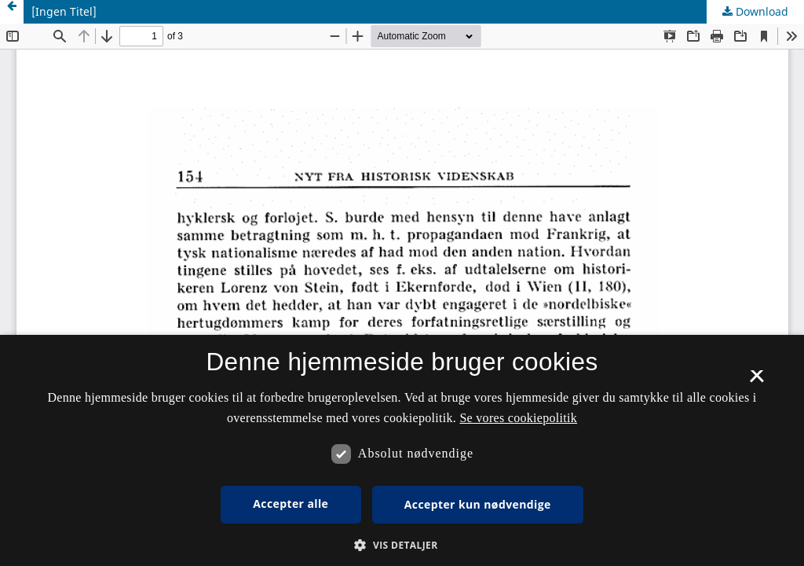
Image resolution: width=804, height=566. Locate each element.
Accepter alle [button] (290, 503)
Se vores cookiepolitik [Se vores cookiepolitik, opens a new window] (518, 417)
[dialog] (402, 450)
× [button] (756, 381)
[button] (401, 545)
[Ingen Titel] (64, 11)
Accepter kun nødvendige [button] (477, 504)
